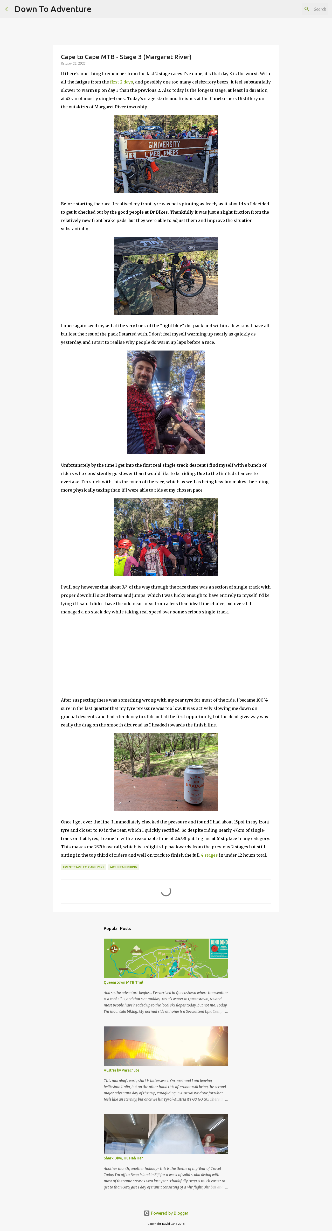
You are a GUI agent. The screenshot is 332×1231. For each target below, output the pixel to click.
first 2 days (121, 82)
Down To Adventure (53, 8)
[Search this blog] (300, 9)
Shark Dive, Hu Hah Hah (123, 1158)
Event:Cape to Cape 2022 (83, 867)
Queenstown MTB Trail (123, 982)
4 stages (209, 855)
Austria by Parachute (121, 1070)
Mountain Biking (123, 867)
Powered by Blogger (166, 1213)
